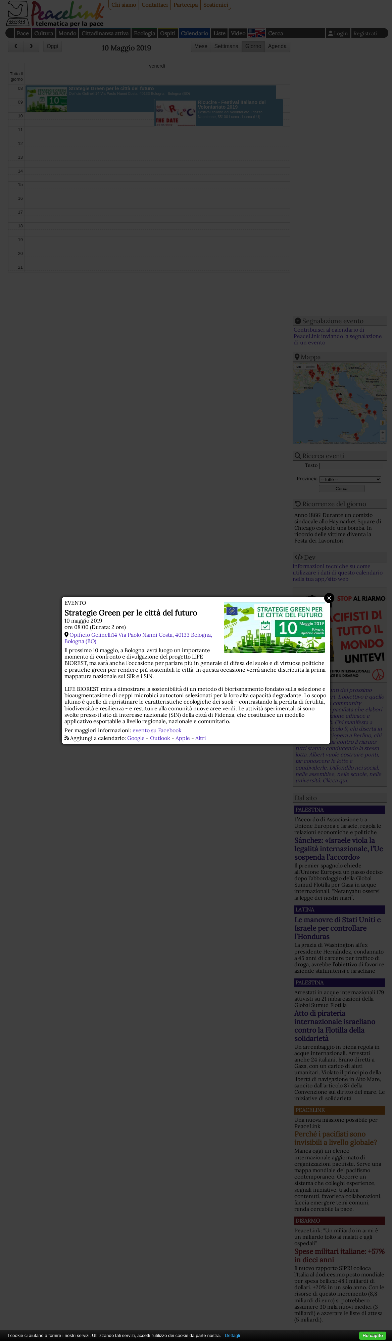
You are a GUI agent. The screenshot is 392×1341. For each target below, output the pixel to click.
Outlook (160, 738)
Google (136, 738)
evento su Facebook (157, 730)
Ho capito (372, 1335)
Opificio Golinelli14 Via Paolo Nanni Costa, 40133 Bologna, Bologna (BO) (138, 637)
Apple (183, 738)
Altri (200, 738)
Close (329, 598)
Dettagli (232, 1335)
